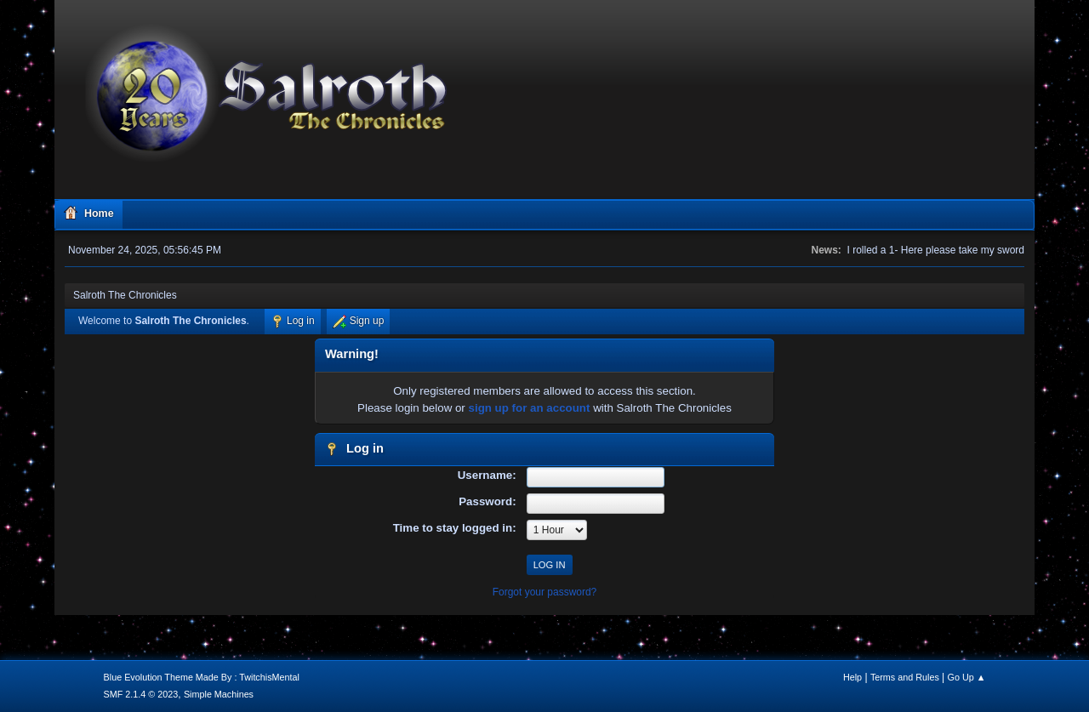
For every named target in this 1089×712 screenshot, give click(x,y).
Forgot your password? (545, 592)
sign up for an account (529, 408)
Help (852, 677)
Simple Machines (219, 694)
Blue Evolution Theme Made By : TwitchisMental (201, 677)
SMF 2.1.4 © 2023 (141, 694)
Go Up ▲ (967, 677)
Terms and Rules (904, 677)
